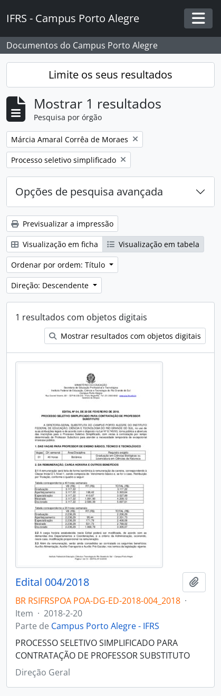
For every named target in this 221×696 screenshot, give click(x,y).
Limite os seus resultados (110, 74)
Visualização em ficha (54, 244)
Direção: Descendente (51, 285)
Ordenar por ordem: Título (59, 265)
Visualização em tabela (153, 244)
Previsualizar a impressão (62, 224)
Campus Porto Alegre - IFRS (105, 626)
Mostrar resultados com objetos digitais (125, 336)
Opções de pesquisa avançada (89, 191)
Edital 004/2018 (52, 582)
